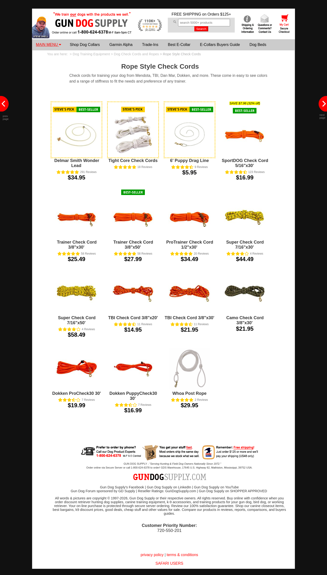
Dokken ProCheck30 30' (76, 393)
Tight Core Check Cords (133, 160)
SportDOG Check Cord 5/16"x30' (245, 163)
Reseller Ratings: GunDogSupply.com (167, 491)
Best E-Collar (179, 45)
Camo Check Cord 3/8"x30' (245, 320)
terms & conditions (182, 555)
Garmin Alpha (120, 45)
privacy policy (152, 555)
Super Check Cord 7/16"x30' (245, 245)
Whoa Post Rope (189, 393)
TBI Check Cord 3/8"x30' (189, 317)
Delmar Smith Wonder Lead (76, 163)
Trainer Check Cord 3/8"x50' (133, 245)
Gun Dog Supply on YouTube (216, 487)
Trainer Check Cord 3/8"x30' (77, 245)
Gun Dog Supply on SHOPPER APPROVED (233, 491)
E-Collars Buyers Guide (220, 45)
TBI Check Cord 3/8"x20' (133, 317)
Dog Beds (258, 45)
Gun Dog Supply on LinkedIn (169, 487)
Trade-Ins (150, 45)
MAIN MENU (48, 45)
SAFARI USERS (169, 563)
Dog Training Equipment (91, 54)
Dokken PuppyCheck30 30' (133, 396)
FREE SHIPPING (186, 14)
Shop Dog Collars (85, 45)
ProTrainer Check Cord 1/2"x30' (189, 245)
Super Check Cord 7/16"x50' (77, 320)
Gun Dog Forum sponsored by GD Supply (103, 491)
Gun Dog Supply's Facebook (122, 487)
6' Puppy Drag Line (189, 160)
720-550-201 (169, 530)
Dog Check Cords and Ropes (136, 54)
